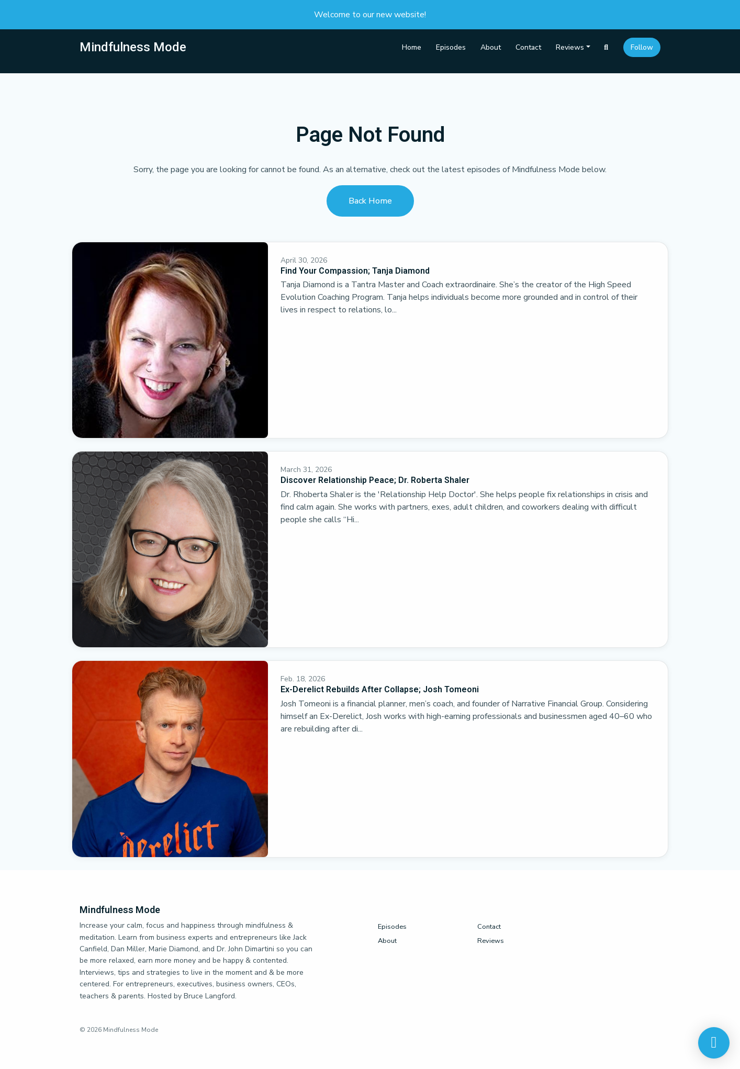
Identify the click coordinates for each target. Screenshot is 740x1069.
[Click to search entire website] (606, 47)
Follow (642, 47)
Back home (370, 201)
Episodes (451, 47)
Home (411, 47)
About (490, 47)
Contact (528, 47)
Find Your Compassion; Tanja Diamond (355, 271)
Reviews (570, 47)
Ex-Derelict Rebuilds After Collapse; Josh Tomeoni (380, 689)
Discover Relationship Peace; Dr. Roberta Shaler (375, 480)
